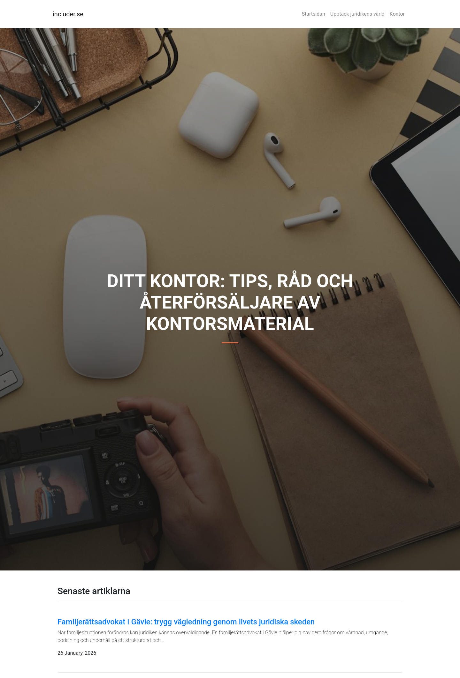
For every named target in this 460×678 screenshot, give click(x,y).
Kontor (397, 14)
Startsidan (313, 14)
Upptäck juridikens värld (357, 14)
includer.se (68, 14)
